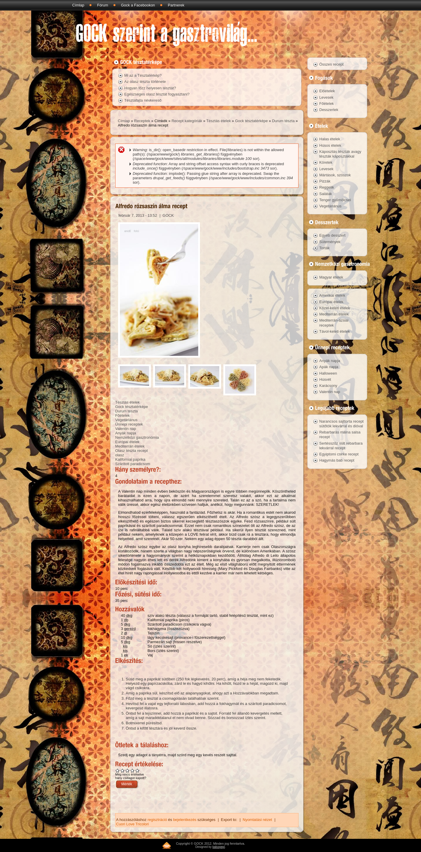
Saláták (325, 194)
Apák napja (328, 367)
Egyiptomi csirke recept (338, 454)
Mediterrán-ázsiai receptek (333, 322)
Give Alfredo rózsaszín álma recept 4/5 (132, 770)
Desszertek (328, 109)
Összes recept (331, 64)
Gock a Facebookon (138, 5)
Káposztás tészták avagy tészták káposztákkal (340, 153)
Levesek (326, 97)
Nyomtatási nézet (257, 819)
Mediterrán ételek (129, 446)
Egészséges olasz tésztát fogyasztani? (156, 94)
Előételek (327, 91)
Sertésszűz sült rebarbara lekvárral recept (341, 445)
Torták (324, 248)
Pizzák (324, 181)
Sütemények (329, 242)
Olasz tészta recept (131, 450)
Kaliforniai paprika (130, 459)
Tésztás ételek (218, 121)
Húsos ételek (330, 145)
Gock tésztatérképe (251, 121)
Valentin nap (125, 428)
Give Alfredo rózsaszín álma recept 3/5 (127, 770)
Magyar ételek (331, 277)
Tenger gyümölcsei (335, 200)
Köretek (325, 162)
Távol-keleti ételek (334, 331)
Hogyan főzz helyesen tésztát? (150, 88)
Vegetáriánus (126, 420)
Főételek (122, 415)
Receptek (142, 121)
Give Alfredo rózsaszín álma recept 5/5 (137, 770)
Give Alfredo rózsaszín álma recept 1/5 (117, 770)
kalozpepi (219, 846)
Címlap (78, 5)
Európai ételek (127, 442)
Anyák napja (125, 433)
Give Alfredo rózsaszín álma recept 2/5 (122, 770)
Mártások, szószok (335, 175)
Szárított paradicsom (132, 464)
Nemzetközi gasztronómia (137, 437)
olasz (119, 455)
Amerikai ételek (332, 295)
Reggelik (326, 187)
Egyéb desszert (332, 235)
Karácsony (328, 385)
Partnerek (176, 5)
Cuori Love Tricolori (132, 824)
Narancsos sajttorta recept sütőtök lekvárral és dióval (341, 423)
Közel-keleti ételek (334, 308)
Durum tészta (283, 121)
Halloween (328, 373)
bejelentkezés (184, 819)
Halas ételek (329, 139)
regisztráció (157, 819)
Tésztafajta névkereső (142, 100)
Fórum (102, 5)
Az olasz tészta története (145, 81)
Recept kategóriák (187, 121)
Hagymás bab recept (336, 460)
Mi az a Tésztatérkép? (143, 75)
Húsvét (325, 379)
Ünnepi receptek (129, 424)
